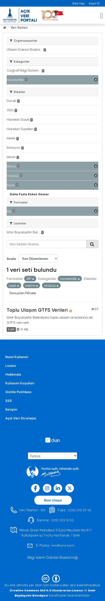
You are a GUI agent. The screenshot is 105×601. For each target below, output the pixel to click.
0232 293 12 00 (62, 520)
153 (42, 510)
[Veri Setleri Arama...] (47, 244)
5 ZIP (11, 329)
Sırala (11, 259)
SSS (8, 400)
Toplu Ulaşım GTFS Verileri (37, 310)
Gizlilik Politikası (18, 391)
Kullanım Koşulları (19, 383)
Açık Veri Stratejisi (20, 418)
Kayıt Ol (94, 3)
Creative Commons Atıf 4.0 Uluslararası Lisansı (46, 590)
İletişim (11, 409)
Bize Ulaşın (53, 500)
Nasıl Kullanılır (16, 356)
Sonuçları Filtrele (22, 293)
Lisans (10, 365)
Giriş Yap (78, 3)
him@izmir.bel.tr (63, 545)
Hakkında (13, 374)
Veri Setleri (19, 27)
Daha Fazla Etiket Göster (29, 194)
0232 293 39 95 (79, 510)
